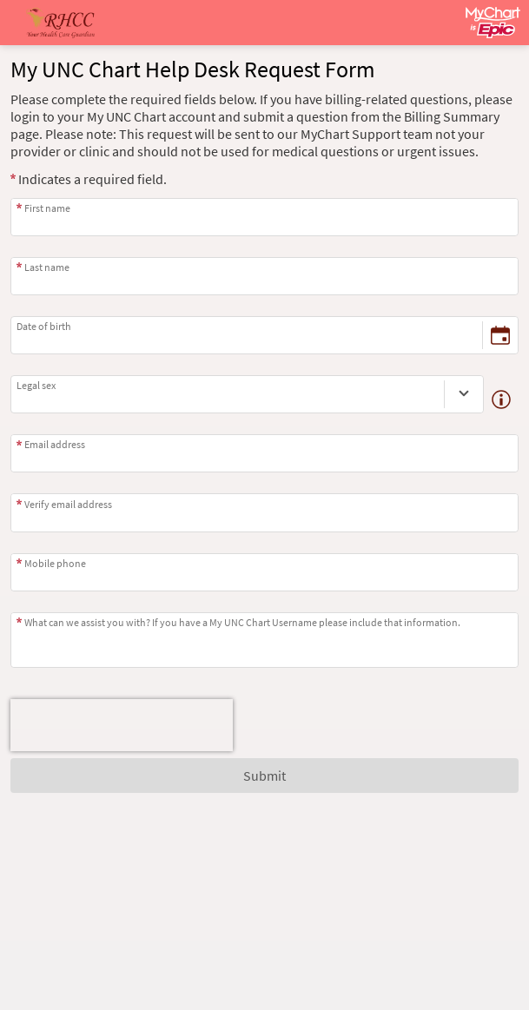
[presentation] (121, 725)
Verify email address (68, 504)
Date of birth (44, 326)
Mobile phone (55, 563)
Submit (264, 775)
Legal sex (36, 385)
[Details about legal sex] (501, 399)
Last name (46, 267)
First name (47, 208)
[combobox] (227, 394)
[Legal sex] (464, 394)
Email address (54, 444)
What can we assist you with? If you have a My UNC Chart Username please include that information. (242, 622)
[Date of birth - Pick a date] (500, 335)
